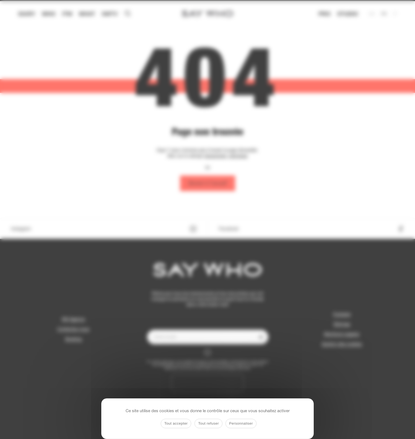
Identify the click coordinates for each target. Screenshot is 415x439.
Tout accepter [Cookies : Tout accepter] (176, 423)
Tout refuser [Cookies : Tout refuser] (208, 423)
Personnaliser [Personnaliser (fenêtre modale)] (241, 423)
